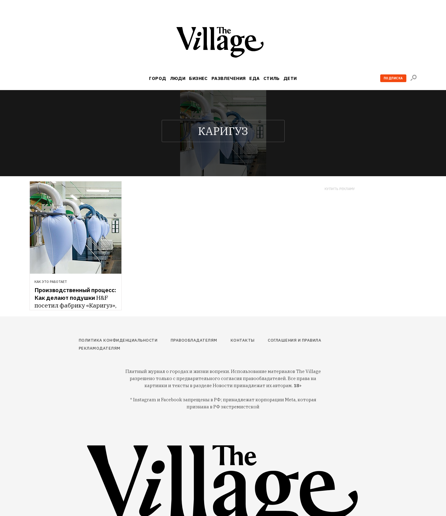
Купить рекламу (340, 189)
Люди (178, 78)
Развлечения (228, 78)
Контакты (243, 340)
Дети (290, 78)
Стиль (271, 78)
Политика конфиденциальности (118, 340)
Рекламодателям (99, 348)
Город (157, 78)
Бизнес (198, 78)
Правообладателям (194, 340)
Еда (254, 78)
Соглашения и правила (294, 340)
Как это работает (50, 282)
